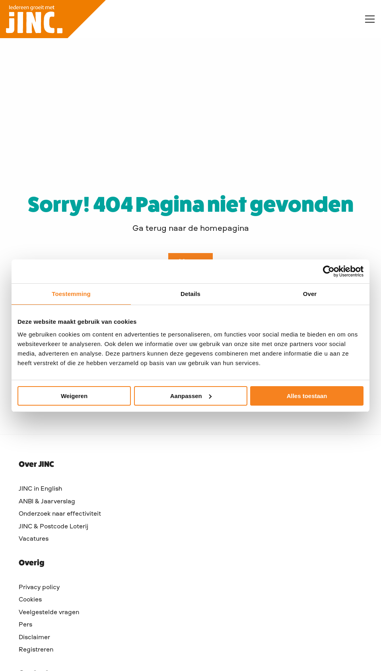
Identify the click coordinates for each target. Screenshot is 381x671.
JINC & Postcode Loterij (53, 527)
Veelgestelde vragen (49, 612)
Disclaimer (34, 637)
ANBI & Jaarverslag (47, 502)
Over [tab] (310, 293)
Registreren (36, 650)
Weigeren (74, 396)
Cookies (30, 600)
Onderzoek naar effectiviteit (60, 514)
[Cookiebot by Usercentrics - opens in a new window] (329, 271)
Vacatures (34, 539)
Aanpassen (191, 396)
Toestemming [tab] (71, 293)
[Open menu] (367, 19)
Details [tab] (190, 293)
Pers (25, 625)
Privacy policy (39, 587)
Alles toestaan (307, 396)
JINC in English (40, 489)
